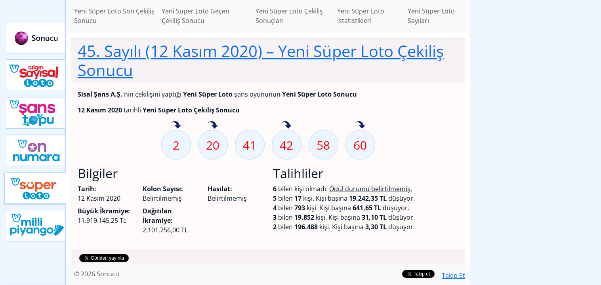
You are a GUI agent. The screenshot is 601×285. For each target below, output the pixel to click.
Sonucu (36, 37)
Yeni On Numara (36, 150)
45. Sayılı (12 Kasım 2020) (261, 60)
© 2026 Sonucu (96, 274)
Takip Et (453, 275)
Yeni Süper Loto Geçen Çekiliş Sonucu (195, 16)
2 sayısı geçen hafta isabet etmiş (176, 125)
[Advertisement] (535, 125)
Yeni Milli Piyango (36, 225)
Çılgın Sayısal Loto (36, 75)
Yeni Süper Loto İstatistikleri (360, 16)
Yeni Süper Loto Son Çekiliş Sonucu (114, 16)
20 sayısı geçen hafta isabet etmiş (213, 125)
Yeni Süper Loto (35, 188)
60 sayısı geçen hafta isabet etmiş (360, 125)
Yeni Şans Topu (36, 113)
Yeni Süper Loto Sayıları (431, 16)
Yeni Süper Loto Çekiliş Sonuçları (289, 16)
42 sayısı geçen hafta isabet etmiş (286, 125)
